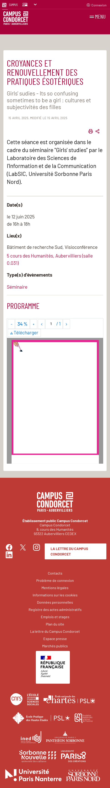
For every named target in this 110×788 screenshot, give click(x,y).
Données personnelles (55, 602)
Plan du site (55, 624)
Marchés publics (55, 646)
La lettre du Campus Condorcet (69, 551)
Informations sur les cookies (55, 595)
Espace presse (55, 638)
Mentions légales (55, 587)
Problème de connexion (55, 580)
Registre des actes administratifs (55, 609)
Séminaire (17, 287)
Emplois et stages (55, 617)
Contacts (55, 573)
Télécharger (24, 333)
